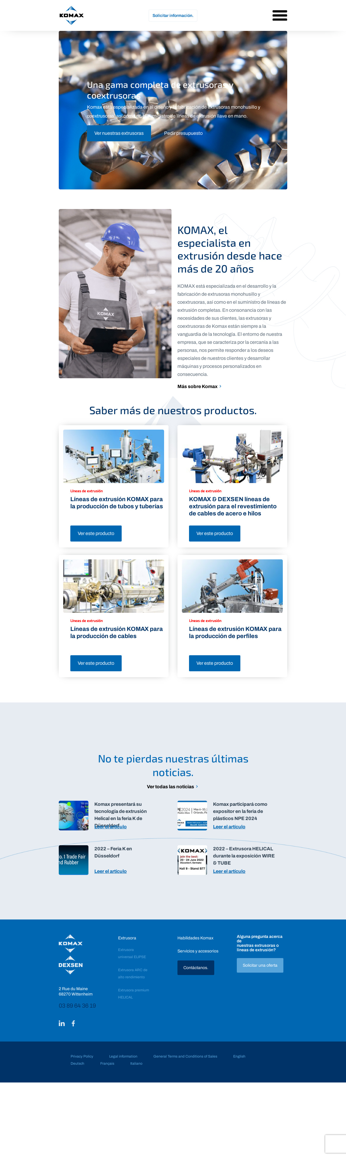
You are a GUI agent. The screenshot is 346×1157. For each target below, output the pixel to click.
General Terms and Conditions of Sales (185, 1056)
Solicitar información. (173, 15)
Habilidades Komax (195, 938)
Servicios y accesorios (197, 951)
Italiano (136, 1063)
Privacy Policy (82, 1056)
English (239, 1056)
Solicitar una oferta (260, 965)
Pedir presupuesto (183, 133)
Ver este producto (96, 533)
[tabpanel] (173, 110)
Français (107, 1063)
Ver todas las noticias (170, 786)
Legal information (123, 1056)
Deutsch (77, 1063)
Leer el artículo (110, 826)
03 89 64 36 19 (77, 1005)
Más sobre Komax (197, 386)
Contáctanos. (195, 968)
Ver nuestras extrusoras (119, 133)
